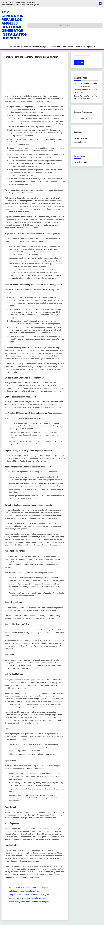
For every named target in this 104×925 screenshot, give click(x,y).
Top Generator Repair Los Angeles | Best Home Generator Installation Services (15, 25)
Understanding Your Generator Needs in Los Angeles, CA (21, 5)
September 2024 (80, 142)
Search (80, 63)
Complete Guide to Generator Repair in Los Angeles (86, 97)
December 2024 (80, 138)
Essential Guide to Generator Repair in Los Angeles (85, 85)
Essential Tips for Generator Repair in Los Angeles (19, 2)
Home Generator (81, 162)
